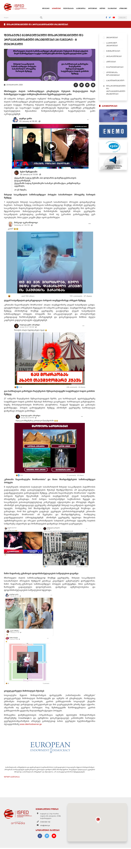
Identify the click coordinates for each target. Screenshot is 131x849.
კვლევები (111, 62)
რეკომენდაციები (114, 67)
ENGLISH (122, 17)
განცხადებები (113, 51)
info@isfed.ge (45, 827)
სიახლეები (56, 8)
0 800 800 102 (45, 823)
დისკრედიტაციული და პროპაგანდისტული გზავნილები (114, 90)
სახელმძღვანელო (114, 80)
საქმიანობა (80, 8)
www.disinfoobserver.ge (31, 725)
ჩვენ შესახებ (68, 8)
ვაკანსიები (112, 8)
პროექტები (92, 8)
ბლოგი (102, 8)
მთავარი (45, 8)
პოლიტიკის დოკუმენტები (113, 73)
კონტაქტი (123, 8)
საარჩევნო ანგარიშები (112, 44)
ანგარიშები (112, 37)
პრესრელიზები (114, 56)
